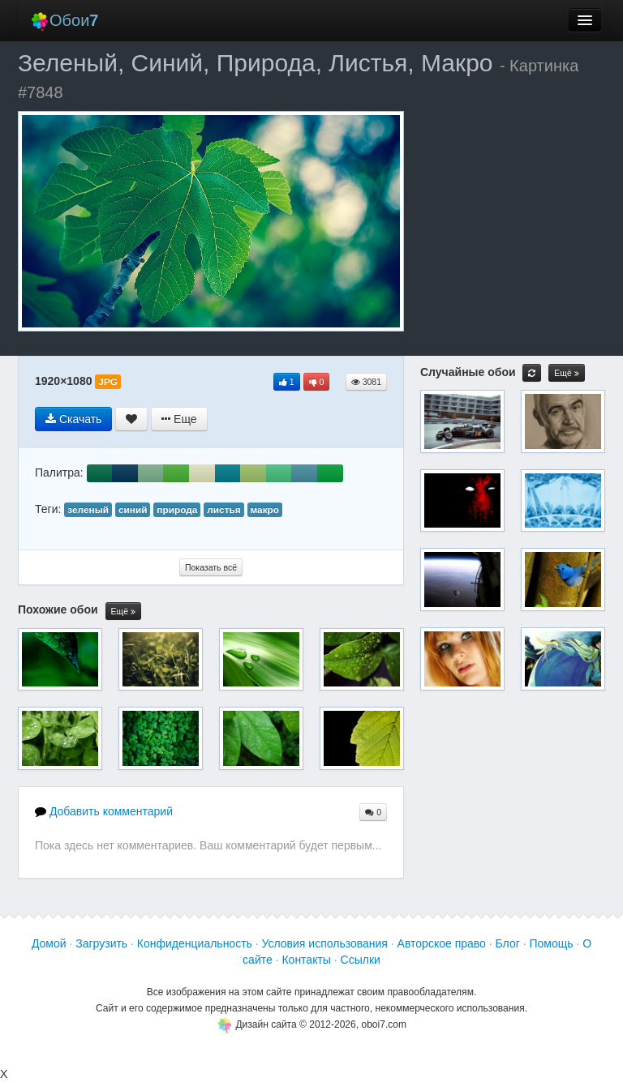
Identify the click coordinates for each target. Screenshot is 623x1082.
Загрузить (101, 943)
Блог (508, 943)
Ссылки (360, 959)
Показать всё (211, 567)
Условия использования (325, 943)
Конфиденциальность (194, 943)
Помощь (551, 943)
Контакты (305, 959)
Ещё (123, 611)
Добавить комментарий (104, 811)
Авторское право (441, 943)
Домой (49, 943)
